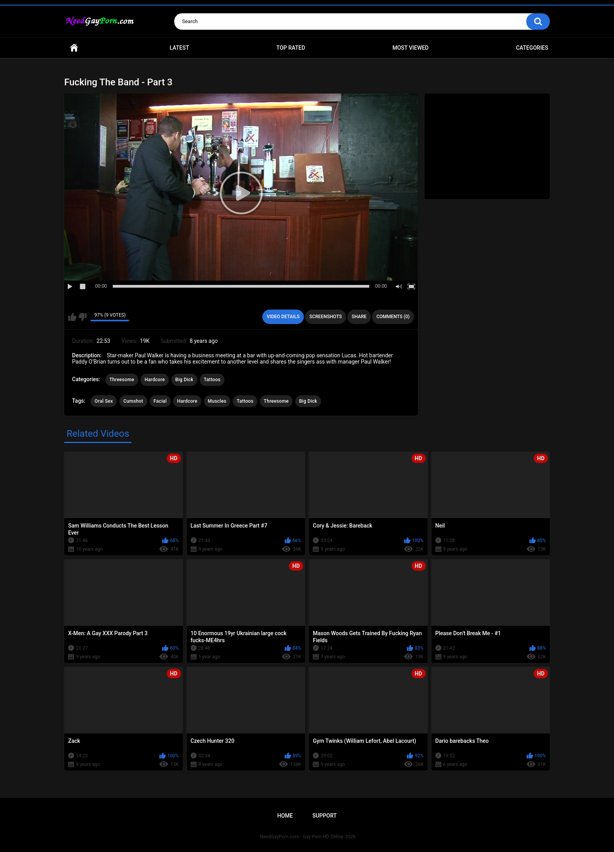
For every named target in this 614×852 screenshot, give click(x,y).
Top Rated (290, 48)
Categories (532, 48)
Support (324, 815)
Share (359, 316)
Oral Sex (103, 401)
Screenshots (325, 316)
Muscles (217, 401)
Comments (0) (393, 316)
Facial (160, 401)
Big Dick (184, 379)
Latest (179, 48)
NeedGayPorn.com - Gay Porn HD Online (302, 836)
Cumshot (133, 401)
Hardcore (154, 379)
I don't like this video (82, 317)
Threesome (121, 379)
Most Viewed (410, 48)
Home (74, 48)
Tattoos (212, 379)
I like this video (72, 317)
